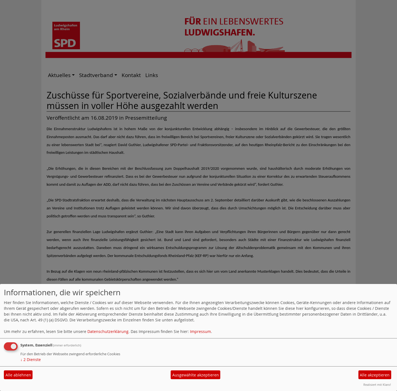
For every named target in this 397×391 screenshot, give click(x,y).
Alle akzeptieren (375, 375)
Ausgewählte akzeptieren (195, 375)
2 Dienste (30, 359)
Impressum (200, 331)
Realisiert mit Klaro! (377, 384)
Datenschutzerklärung (107, 331)
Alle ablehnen (18, 375)
